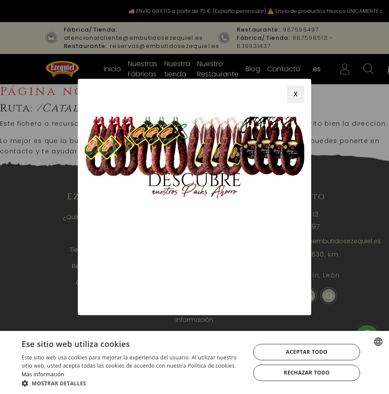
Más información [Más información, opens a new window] (43, 374)
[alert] (194, 362)
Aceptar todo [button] (307, 352)
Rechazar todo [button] (307, 372)
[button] (133, 383)
